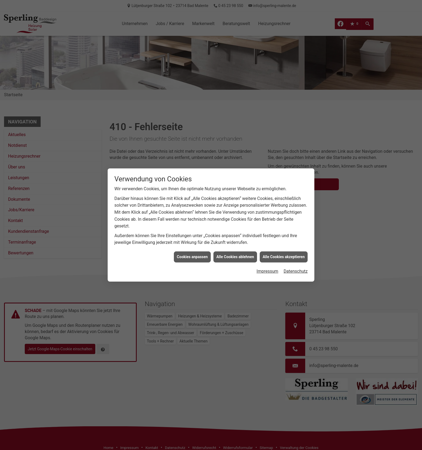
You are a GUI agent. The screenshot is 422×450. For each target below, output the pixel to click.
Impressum (267, 264)
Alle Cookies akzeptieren (284, 250)
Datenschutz (296, 264)
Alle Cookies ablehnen (235, 250)
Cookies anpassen (192, 250)
